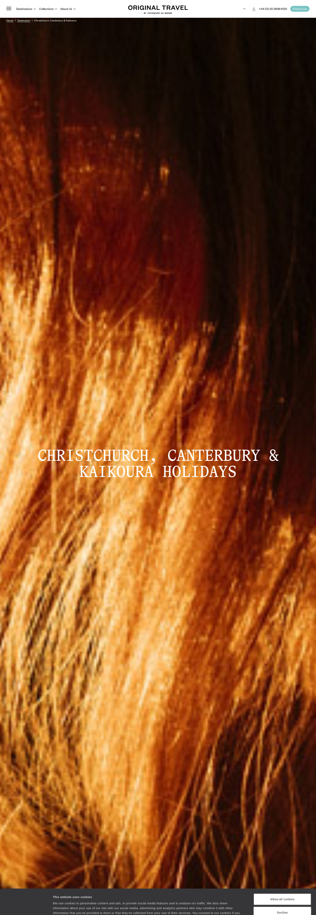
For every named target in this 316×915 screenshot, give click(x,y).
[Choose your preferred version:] (241, 9)
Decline (282, 890)
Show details (62, 907)
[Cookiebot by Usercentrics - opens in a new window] (26, 907)
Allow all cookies (282, 877)
